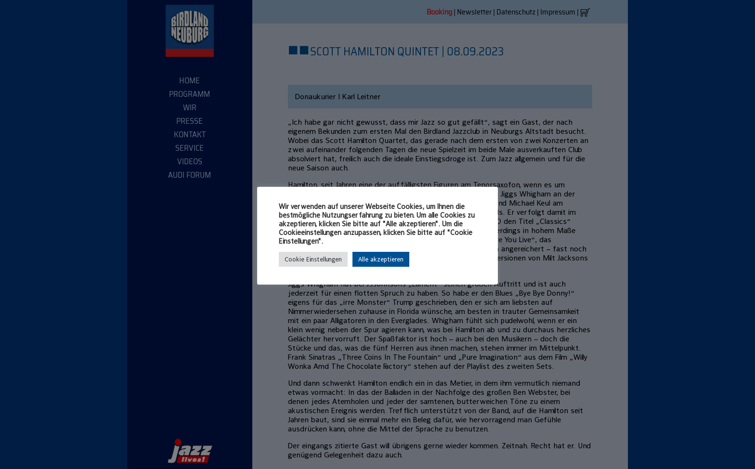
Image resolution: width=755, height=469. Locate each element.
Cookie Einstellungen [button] (313, 259)
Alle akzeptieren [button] (381, 259)
